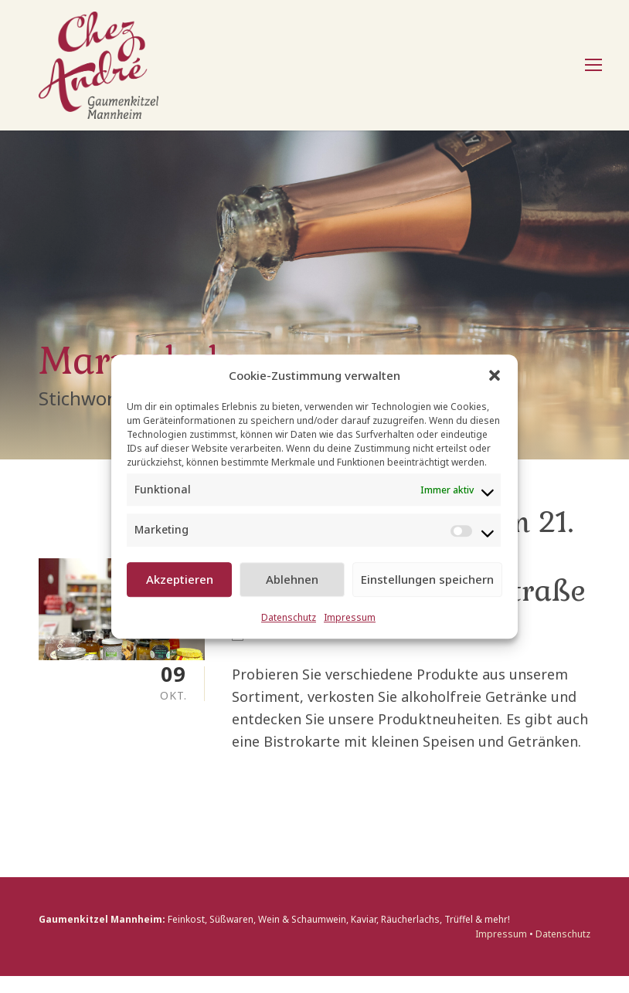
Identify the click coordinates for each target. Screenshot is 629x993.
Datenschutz (288, 617)
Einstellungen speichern (427, 579)
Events (273, 651)
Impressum (350, 617)
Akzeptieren (179, 579)
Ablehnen (292, 579)
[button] (494, 375)
